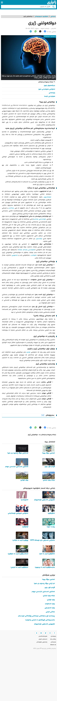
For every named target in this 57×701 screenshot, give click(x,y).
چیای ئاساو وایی (50, 608)
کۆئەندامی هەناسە (39, 219)
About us (53, 645)
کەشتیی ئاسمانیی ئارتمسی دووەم (43, 592)
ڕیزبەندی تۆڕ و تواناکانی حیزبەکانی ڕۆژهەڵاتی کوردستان (36, 616)
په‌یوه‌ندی (53, 636)
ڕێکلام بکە (53, 639)
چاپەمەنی (52, 93)
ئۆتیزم (28, 352)
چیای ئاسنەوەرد (50, 604)
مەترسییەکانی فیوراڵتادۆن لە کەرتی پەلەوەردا (40, 620)
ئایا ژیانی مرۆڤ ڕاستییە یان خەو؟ (44, 583)
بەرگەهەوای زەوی (49, 85)
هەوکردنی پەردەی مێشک (26, 250)
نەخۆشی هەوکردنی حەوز (46, 89)
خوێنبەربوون (47, 197)
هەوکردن (34, 255)
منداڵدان (11, 208)
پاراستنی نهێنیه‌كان (41, 642)
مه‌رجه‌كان (53, 642)
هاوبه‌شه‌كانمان (43, 636)
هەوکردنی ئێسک (49, 96)
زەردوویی (15, 255)
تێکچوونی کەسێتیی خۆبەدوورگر (44, 624)
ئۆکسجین (39, 239)
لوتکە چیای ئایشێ (49, 596)
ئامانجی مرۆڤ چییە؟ (48, 579)
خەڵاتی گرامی (50, 612)
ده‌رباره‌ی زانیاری (43, 639)
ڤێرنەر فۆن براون (49, 588)
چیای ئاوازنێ (51, 600)
